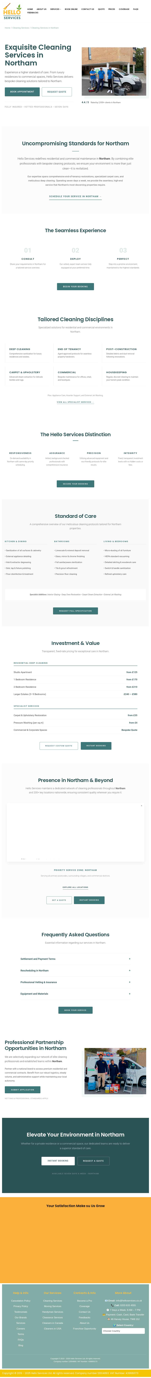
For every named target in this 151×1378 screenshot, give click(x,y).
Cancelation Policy (20, 1302)
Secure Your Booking (75, 484)
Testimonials (20, 1313)
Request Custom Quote (58, 746)
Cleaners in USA (52, 1329)
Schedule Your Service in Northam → (75, 196)
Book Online (71, 9)
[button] (60, 9)
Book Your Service (76, 1011)
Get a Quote (59, 901)
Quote (101, 9)
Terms (21, 1335)
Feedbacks (32, 12)
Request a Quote (93, 1162)
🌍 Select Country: (123, 1326)
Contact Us (84, 1313)
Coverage (124, 9)
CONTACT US (87, 9)
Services (20, 1324)
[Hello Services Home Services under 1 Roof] (12, 10)
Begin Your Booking (75, 287)
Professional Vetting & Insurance (76, 983)
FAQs (135, 9)
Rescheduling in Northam (76, 971)
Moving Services (52, 1307)
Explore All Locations (75, 888)
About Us (41, 9)
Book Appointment (22, 91)
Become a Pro (84, 1302)
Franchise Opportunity (84, 1329)
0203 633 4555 (128, 1306)
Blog (20, 1346)
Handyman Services (52, 1313)
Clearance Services (53, 1318)
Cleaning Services (21, 28)
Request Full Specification (75, 611)
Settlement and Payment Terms (76, 960)
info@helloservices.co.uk (129, 1301)
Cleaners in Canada (52, 1324)
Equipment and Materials (76, 995)
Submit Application (22, 1091)
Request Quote (56, 92)
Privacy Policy (20, 1307)
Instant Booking (96, 746)
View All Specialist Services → (75, 402)
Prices (111, 9)
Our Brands (21, 1318)
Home (30, 9)
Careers (21, 1329)
